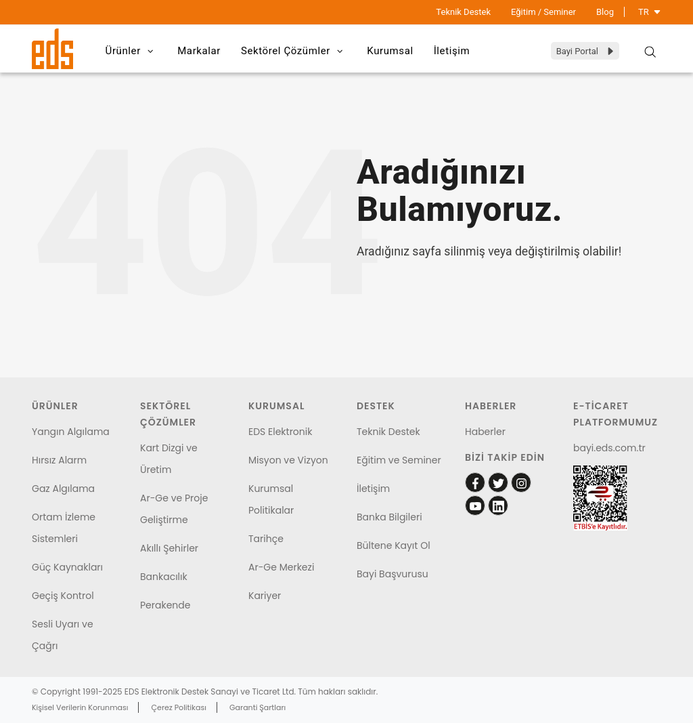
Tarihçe (266, 538)
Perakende (165, 605)
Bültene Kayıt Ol (393, 545)
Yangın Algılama (71, 431)
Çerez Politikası (179, 707)
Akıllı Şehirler (169, 548)
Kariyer (264, 595)
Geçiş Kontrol (63, 595)
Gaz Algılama (63, 488)
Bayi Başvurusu (392, 574)
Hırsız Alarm (59, 460)
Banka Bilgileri (389, 517)
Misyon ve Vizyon (288, 460)
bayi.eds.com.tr (609, 448)
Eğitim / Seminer (543, 12)
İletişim (452, 51)
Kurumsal (390, 51)
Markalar (199, 51)
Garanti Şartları (257, 707)
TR (649, 12)
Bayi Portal (585, 51)
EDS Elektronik (280, 431)
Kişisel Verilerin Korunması (80, 707)
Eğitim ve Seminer (399, 460)
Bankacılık (163, 576)
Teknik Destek (463, 12)
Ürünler (132, 51)
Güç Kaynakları (67, 567)
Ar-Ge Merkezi (281, 567)
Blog (605, 12)
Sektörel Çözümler (293, 51)
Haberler (485, 431)
